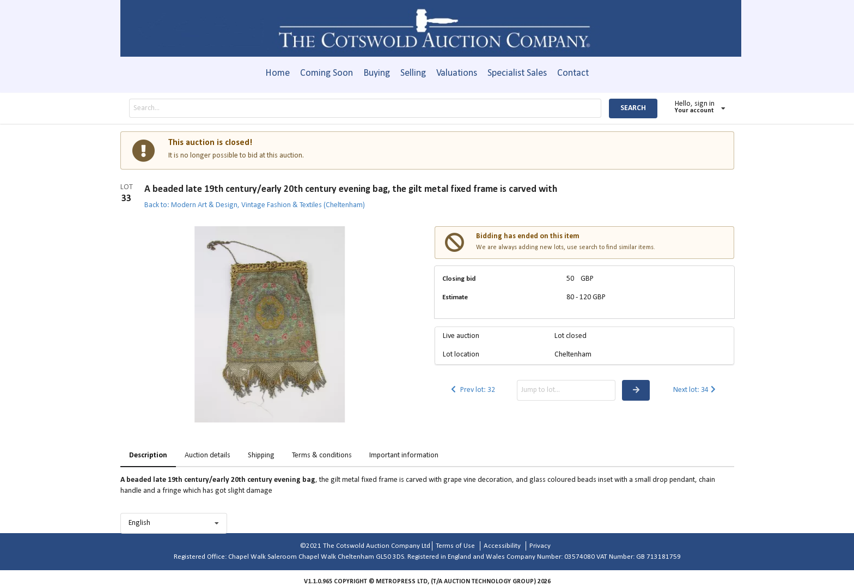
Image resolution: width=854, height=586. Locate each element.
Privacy (540, 545)
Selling (413, 73)
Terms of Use (455, 545)
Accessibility (502, 545)
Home (277, 73)
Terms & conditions (322, 455)
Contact (573, 73)
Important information (403, 455)
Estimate (455, 297)
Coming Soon (326, 73)
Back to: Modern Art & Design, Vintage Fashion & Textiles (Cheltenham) (254, 205)
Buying (376, 73)
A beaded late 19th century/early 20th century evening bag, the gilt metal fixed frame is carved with (350, 189)
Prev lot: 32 (472, 390)
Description (148, 455)
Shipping (261, 455)
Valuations (456, 73)
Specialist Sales (517, 73)
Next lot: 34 (695, 390)
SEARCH (633, 108)
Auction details (207, 455)
